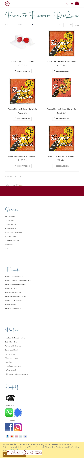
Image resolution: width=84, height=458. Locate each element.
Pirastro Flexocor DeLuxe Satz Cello (61, 156)
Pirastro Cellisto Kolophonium (22, 61)
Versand (20, 185)
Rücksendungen (11, 237)
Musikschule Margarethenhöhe (16, 284)
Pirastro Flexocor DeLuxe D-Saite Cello (22, 109)
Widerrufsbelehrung (12, 241)
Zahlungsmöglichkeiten (13, 233)
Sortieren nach (10, 25)
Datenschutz (9, 220)
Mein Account (10, 216)
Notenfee (8, 362)
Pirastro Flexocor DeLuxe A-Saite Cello (61, 61)
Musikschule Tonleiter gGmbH (15, 338)
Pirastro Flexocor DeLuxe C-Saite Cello (22, 156)
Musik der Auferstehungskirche (16, 297)
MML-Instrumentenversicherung (16, 374)
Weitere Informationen (20, 450)
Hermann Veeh (10, 354)
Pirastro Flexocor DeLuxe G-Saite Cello (61, 109)
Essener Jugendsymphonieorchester (18, 280)
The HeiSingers (10, 305)
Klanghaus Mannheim (13, 366)
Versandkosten (10, 224)
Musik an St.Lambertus (13, 309)
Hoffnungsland (10, 370)
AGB (6, 249)
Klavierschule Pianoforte (13, 292)
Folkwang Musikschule (13, 346)
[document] (42, 450)
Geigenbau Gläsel (11, 350)
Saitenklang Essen (11, 342)
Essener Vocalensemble (13, 301)
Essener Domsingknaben (14, 276)
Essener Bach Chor (12, 288)
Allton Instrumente (11, 358)
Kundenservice (10, 228)
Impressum (9, 245)
